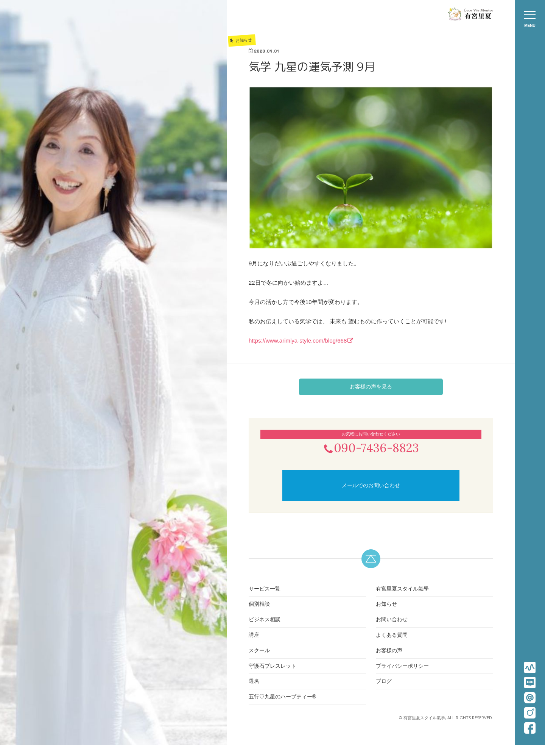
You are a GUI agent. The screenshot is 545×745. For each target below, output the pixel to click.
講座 (254, 636)
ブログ (384, 682)
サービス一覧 (264, 589)
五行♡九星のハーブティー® (282, 697)
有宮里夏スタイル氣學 (402, 589)
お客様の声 (389, 651)
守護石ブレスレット (272, 667)
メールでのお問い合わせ (371, 486)
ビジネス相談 (264, 620)
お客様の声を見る (371, 386)
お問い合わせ (392, 620)
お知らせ (386, 605)
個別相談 (259, 605)
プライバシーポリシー (402, 667)
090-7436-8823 (371, 448)
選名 (254, 682)
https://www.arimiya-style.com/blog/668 (298, 340)
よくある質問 (392, 636)
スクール (259, 651)
